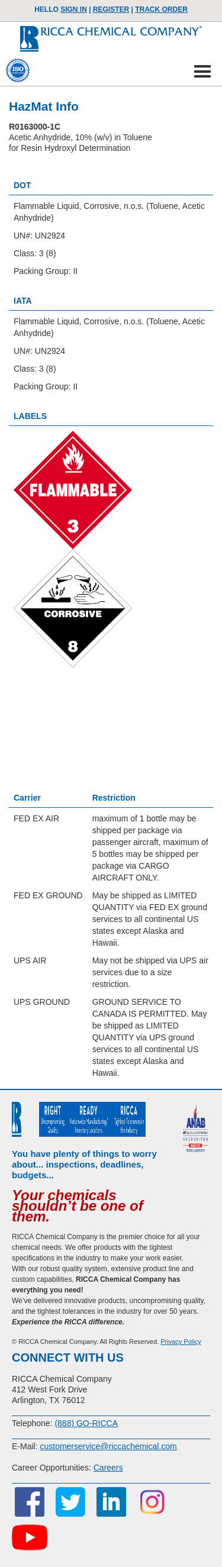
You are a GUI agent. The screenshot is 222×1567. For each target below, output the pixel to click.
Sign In (73, 9)
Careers (108, 1467)
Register (111, 9)
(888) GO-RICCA (86, 1423)
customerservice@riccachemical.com (108, 1446)
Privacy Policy (180, 1341)
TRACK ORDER (161, 9)
